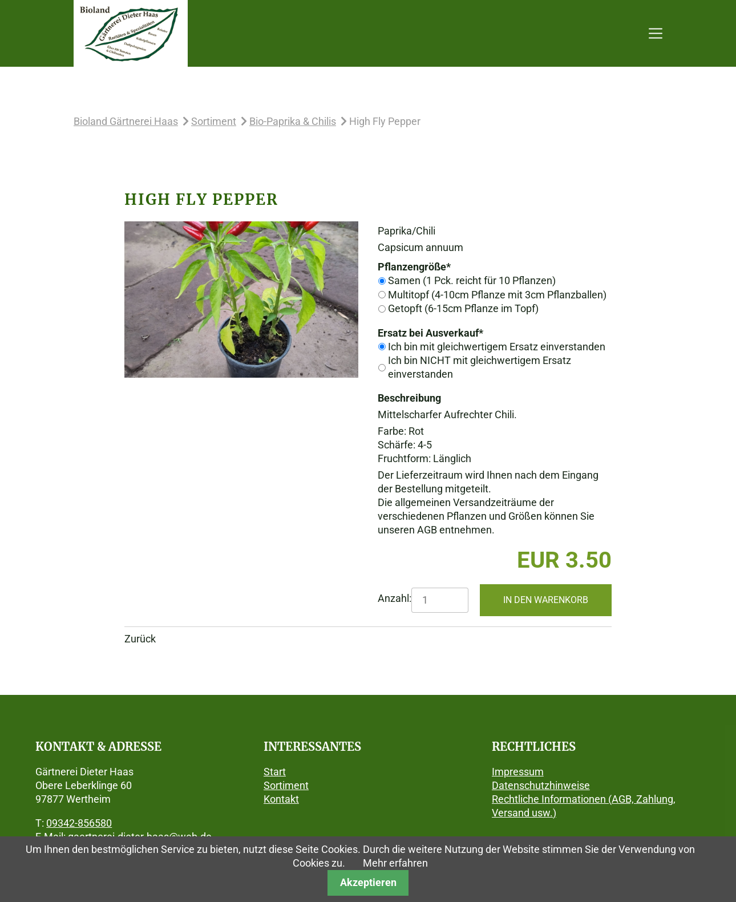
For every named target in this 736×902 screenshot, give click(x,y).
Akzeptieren (368, 882)
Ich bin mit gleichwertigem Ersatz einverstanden (496, 347)
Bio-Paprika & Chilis (292, 121)
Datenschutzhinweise (541, 785)
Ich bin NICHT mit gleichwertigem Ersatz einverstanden (479, 367)
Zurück (140, 639)
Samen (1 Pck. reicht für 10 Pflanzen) (472, 280)
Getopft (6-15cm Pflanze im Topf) (463, 308)
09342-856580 (79, 823)
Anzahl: (394, 598)
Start (275, 772)
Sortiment (213, 121)
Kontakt (281, 799)
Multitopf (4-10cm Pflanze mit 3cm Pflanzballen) (497, 295)
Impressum (518, 772)
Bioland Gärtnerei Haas (126, 121)
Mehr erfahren (395, 863)
